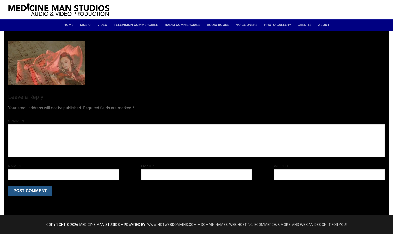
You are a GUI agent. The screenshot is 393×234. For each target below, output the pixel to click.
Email (147, 166)
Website (281, 166)
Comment (18, 121)
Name (14, 166)
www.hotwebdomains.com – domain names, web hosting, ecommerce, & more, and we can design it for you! (247, 225)
